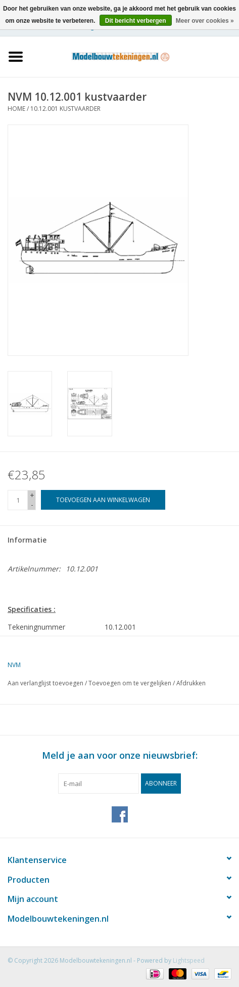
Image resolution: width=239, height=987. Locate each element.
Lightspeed (189, 960)
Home (16, 108)
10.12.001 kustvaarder (65, 108)
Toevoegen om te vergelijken (130, 683)
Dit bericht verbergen (135, 20)
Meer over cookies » (205, 20)
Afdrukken (191, 683)
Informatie (27, 540)
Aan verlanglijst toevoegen (45, 683)
